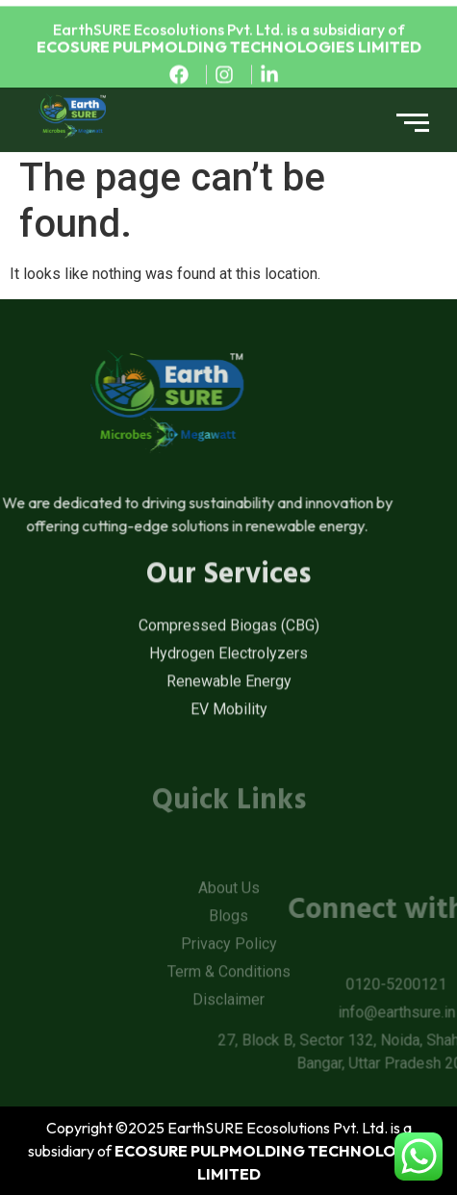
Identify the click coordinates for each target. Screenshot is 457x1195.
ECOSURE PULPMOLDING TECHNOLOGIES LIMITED (229, 52)
